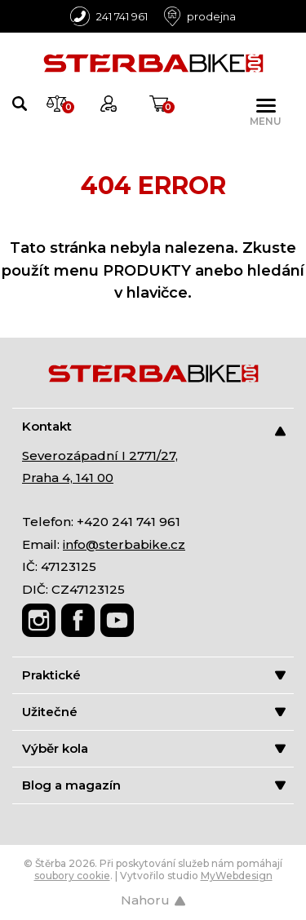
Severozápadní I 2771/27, (100, 455)
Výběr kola (154, 748)
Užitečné (154, 711)
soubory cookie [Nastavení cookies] (72, 875)
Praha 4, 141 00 (67, 477)
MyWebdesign (237, 875)
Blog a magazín (154, 785)
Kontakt (154, 427)
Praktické (154, 675)
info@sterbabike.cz (124, 544)
